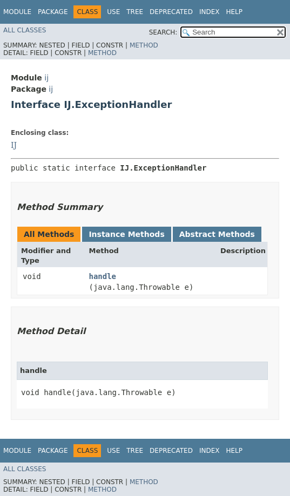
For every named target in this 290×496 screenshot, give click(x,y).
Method (144, 45)
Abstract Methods (217, 234)
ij (46, 77)
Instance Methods (126, 234)
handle (102, 276)
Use (113, 12)
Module (17, 12)
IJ (14, 145)
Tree (134, 12)
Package (53, 12)
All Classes (24, 30)
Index (209, 12)
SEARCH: (163, 32)
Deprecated (171, 12)
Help (234, 12)
